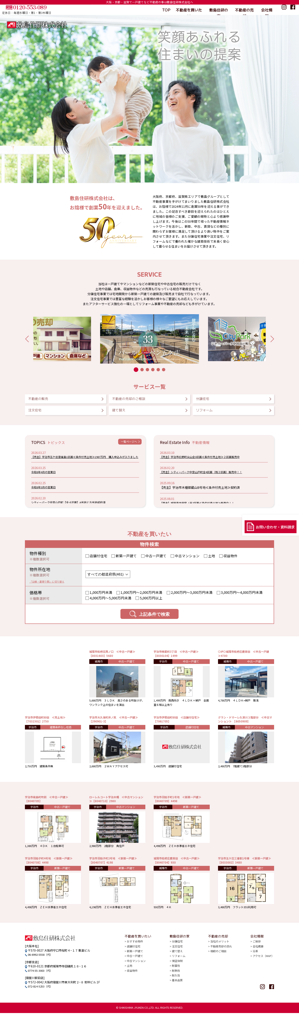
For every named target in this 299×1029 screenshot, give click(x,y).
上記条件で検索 (149, 618)
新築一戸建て (126, 560)
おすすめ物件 (135, 962)
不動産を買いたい (189, 9)
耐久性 (176, 997)
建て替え (124, 413)
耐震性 (176, 987)
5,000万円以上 (151, 602)
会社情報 (267, 9)
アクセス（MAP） (262, 977)
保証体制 (177, 982)
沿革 (254, 972)
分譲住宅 (208, 399)
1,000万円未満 (101, 597)
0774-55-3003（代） (42, 986)
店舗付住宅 (98, 560)
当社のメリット (219, 962)
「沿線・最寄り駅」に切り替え (52, 586)
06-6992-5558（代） (42, 970)
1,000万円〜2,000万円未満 (141, 597)
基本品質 (177, 1003)
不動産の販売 (45, 399)
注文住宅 (40, 413)
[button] (27, 338)
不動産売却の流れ (220, 967)
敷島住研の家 (218, 9)
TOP (165, 9)
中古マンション (187, 560)
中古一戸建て (156, 560)
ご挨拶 (255, 962)
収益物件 (230, 560)
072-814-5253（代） (42, 1002)
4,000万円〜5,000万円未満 (110, 602)
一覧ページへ (126, 447)
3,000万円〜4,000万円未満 (242, 597)
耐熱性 (176, 992)
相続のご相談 (217, 972)
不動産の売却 (244, 9)
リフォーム (210, 413)
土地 (211, 560)
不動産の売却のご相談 (139, 399)
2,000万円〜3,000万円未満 (192, 597)
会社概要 (256, 967)
